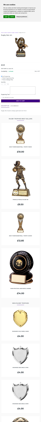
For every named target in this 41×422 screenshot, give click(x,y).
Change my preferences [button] (21, 16)
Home (2, 32)
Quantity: (3, 82)
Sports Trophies (7, 32)
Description (5, 106)
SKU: (36, 71)
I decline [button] (12, 16)
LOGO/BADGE (14, 106)
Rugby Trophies (15, 32)
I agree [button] (6, 16)
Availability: (4, 71)
